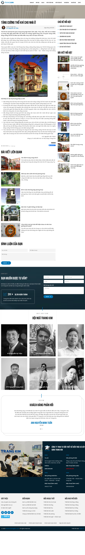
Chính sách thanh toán (35, 547)
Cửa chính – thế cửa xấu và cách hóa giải (76, 75)
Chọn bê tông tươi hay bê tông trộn (68, 43)
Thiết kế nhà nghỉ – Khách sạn (52, 541)
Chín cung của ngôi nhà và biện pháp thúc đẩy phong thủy (76, 58)
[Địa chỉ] (74, 281)
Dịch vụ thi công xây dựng (29, 532)
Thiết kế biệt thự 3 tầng (71, 535)
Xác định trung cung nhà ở (29, 158)
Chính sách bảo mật (20, 547)
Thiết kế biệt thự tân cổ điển (73, 538)
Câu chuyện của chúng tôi (8, 526)
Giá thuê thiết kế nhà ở (65, 47)
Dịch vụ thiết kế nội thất (29, 529)
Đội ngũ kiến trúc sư (6, 529)
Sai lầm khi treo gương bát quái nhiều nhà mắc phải (77, 67)
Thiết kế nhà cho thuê (50, 526)
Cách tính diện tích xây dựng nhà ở (68, 29)
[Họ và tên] (53, 277)
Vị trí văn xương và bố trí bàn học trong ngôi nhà (76, 84)
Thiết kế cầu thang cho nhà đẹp (67, 33)
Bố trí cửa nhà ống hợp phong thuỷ (32, 190)
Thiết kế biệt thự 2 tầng (71, 532)
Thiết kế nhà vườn (49, 535)
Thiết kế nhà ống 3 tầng (71, 529)
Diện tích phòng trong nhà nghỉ (67, 40)
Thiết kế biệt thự (48, 532)
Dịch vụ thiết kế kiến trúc (29, 526)
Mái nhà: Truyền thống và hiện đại (31, 207)
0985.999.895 (49, 493)
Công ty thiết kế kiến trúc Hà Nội (31, 538)
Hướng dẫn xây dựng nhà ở (66, 26)
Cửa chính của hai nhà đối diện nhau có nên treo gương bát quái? (36, 225)
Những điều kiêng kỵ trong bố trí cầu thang (77, 155)
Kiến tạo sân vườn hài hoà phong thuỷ (33, 174)
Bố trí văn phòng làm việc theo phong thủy (76, 104)
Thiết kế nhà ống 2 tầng (71, 526)
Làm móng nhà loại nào (65, 36)
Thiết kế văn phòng (49, 538)
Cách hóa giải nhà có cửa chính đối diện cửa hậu (76, 166)
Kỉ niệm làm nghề (6, 532)
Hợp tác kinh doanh (64, 547)
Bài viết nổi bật (65, 52)
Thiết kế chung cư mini (28, 535)
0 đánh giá (12, 146)
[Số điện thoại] (74, 277)
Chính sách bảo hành (50, 547)
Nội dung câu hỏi (49, 285)
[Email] (53, 281)
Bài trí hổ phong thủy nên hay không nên (76, 114)
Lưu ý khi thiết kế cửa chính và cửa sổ (76, 135)
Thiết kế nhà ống (48, 529)
